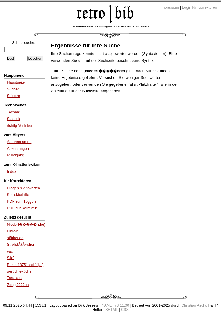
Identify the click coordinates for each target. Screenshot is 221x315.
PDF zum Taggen (21, 201)
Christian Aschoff (195, 305)
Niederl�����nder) (26, 224)
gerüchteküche (19, 271)
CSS (125, 310)
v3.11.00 (122, 305)
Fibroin (12, 231)
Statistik (13, 119)
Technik (13, 112)
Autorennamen (19, 142)
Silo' (10, 258)
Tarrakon (14, 278)
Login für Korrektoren (199, 7)
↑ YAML (105, 305)
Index (11, 172)
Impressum (170, 7)
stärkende (15, 238)
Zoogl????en (18, 285)
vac (10, 251)
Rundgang (15, 155)
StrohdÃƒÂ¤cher (20, 244)
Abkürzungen (18, 149)
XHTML (111, 310)
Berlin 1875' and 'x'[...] (25, 265)
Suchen (13, 89)
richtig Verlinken (20, 126)
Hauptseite (16, 82)
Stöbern (13, 96)
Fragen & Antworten (23, 188)
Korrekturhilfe (18, 195)
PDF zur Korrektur (22, 208)
